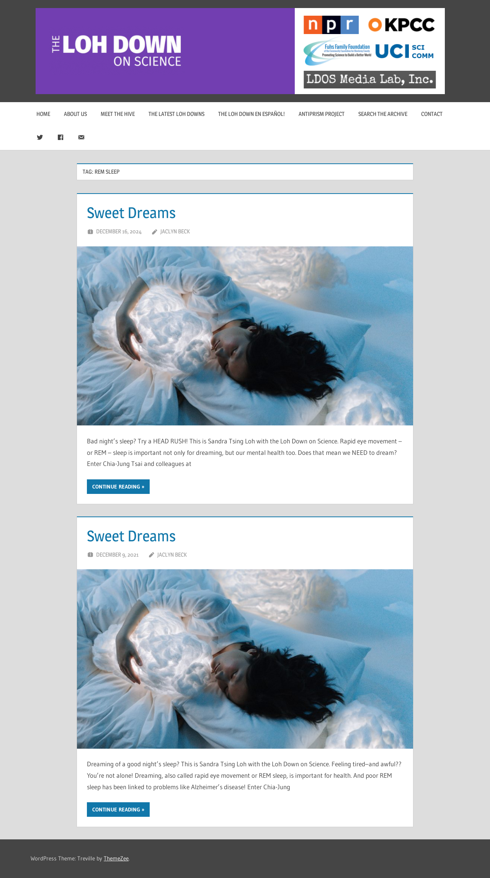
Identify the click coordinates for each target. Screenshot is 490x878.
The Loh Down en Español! (251, 113)
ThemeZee (116, 858)
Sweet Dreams (131, 212)
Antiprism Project (322, 113)
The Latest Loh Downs (176, 113)
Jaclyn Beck (175, 231)
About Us (75, 113)
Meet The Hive (118, 113)
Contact (432, 113)
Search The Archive (382, 113)
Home (43, 113)
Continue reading (116, 486)
